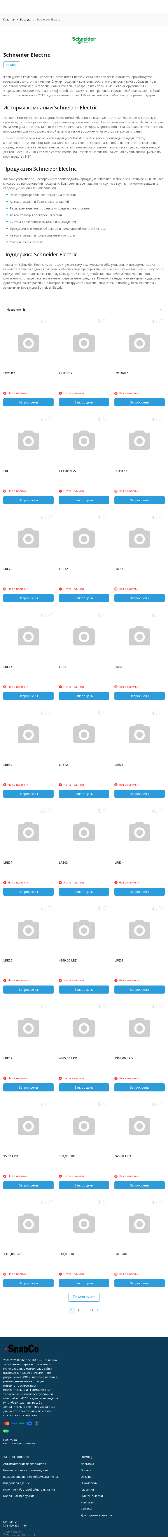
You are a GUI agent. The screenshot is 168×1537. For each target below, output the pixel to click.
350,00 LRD (67, 1156)
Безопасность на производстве (25, 1470)
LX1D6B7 (65, 373)
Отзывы (86, 1477)
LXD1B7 (9, 373)
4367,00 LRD (123, 1058)
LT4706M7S (67, 471)
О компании (89, 1483)
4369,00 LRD (68, 960)
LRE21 (63, 667)
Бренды (25, 19)
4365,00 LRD (68, 1058)
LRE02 (7, 1058)
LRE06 (118, 765)
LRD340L (121, 1254)
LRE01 (118, 960)
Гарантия (87, 1489)
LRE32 (63, 569)
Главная (9, 19)
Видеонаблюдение (16, 1483)
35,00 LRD (10, 1156)
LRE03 (63, 862)
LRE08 (118, 667)
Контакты (87, 1502)
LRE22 (7, 569)
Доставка (87, 1464)
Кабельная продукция (18, 1496)
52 (91, 1310)
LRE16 (7, 667)
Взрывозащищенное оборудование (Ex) (31, 1477)
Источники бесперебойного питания (29, 1489)
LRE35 (7, 471)
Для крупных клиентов (96, 1515)
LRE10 (7, 765)
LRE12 (63, 765)
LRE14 (118, 569)
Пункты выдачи (92, 1496)
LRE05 (7, 960)
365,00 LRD (122, 1156)
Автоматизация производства (24, 1464)
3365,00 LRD (12, 1254)
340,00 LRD (67, 1254)
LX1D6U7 (121, 373)
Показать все (84, 1296)
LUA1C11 (121, 471)
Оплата (86, 1470)
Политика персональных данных (19, 1441)
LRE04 (118, 862)
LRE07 (7, 862)
